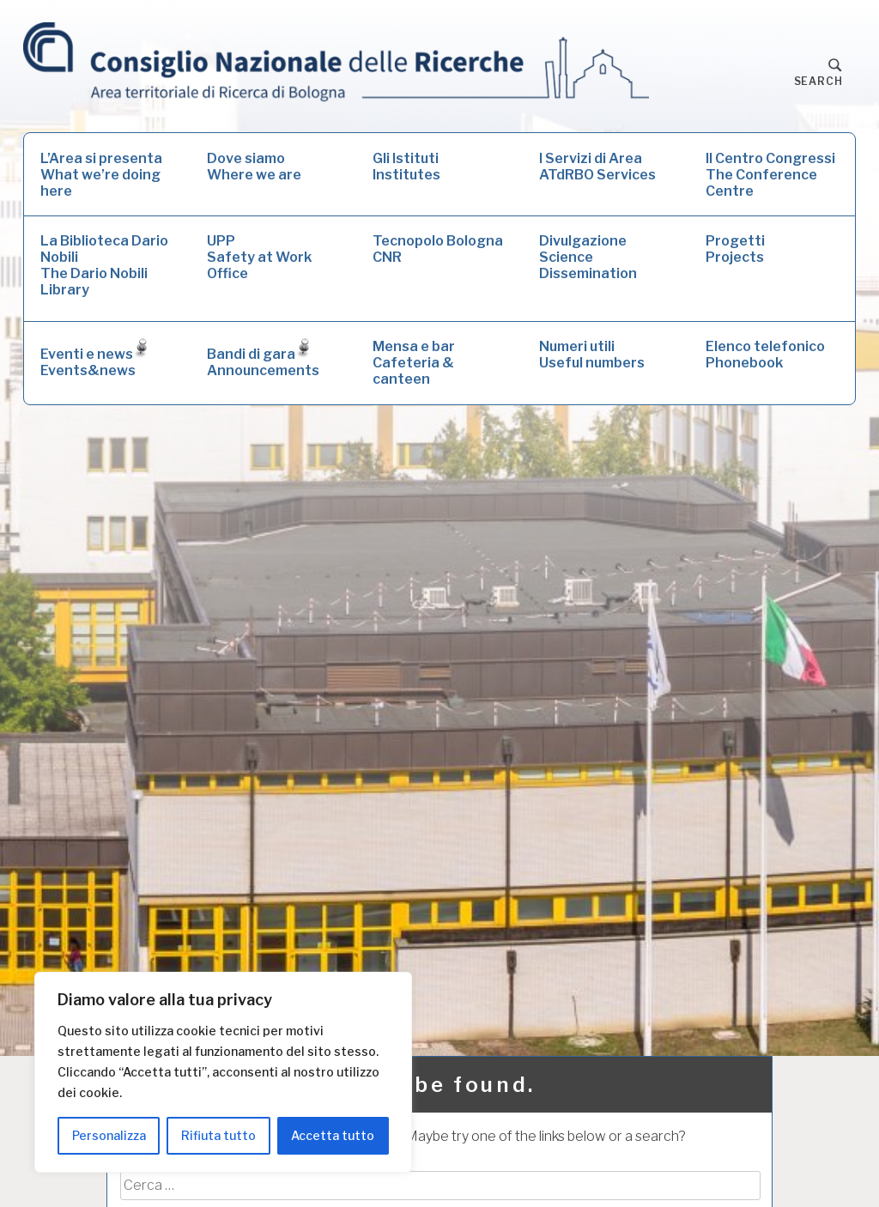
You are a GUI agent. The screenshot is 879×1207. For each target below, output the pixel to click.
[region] (223, 1072)
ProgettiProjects (735, 249)
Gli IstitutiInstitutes (406, 166)
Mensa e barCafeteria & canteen (414, 362)
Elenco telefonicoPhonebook (765, 354)
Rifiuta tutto (218, 1135)
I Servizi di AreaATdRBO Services (597, 166)
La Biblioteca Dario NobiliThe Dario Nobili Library (104, 265)
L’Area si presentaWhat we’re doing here (101, 174)
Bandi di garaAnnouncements (263, 358)
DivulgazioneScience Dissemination (588, 257)
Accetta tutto (332, 1135)
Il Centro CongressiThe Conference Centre (770, 174)
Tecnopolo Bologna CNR (438, 249)
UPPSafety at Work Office (259, 257)
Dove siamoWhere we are (254, 166)
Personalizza (109, 1135)
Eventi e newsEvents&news (94, 358)
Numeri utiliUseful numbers (592, 354)
